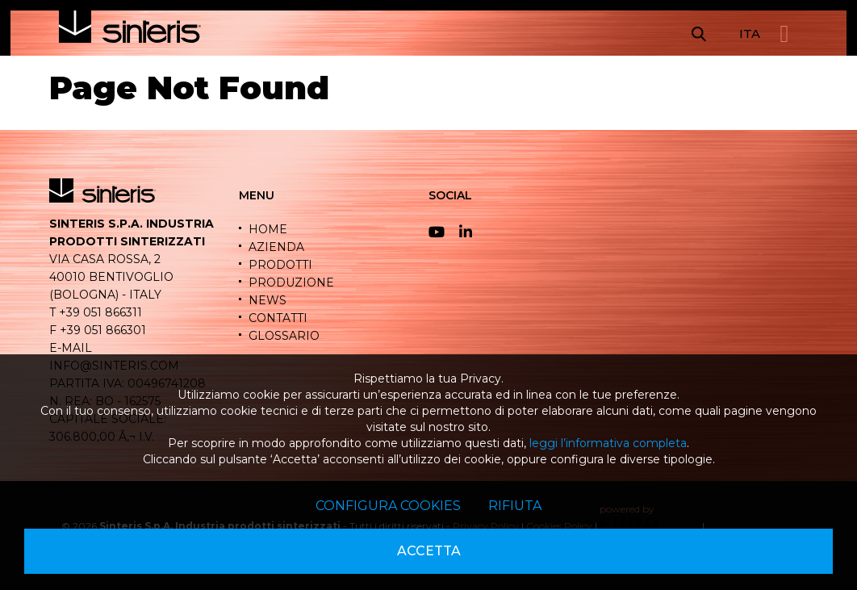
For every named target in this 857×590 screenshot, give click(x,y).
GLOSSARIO (284, 335)
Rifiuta (514, 505)
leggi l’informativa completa (608, 443)
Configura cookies (388, 505)
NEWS (267, 300)
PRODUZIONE (291, 282)
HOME (268, 229)
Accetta (429, 551)
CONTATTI (278, 318)
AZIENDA (276, 247)
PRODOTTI (280, 264)
